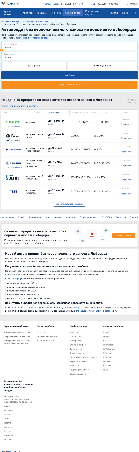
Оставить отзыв (123, 235)
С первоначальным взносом (16, 336)
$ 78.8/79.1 (66, 4)
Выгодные (74, 332)
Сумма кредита (10, 44)
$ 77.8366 (102, 4)
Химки (6, 418)
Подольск (8, 414)
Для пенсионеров (78, 344)
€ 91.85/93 (78, 4)
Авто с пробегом (53, 217)
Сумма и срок (54, 112)
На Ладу (106, 336)
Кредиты (28, 12)
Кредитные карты (92, 12)
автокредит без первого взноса (32, 37)
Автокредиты (73, 12)
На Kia (105, 369)
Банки (125, 12)
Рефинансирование (78, 361)
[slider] (1, 50)
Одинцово (8, 435)
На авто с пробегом (45, 340)
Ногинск (7, 431)
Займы (114, 12)
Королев (7, 422)
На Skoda (106, 365)
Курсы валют (7, 12)
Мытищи (7, 427)
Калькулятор (35, 217)
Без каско (74, 365)
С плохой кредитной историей (83, 357)
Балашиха (8, 410)
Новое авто (70, 217)
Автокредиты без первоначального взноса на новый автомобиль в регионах (17, 399)
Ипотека (56, 12)
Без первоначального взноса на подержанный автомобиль (18, 342)
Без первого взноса (89, 217)
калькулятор (73, 307)
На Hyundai (107, 344)
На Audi (105, 332)
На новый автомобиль (47, 336)
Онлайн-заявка (77, 353)
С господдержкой (78, 374)
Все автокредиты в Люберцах (69, 204)
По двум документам (79, 369)
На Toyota (106, 353)
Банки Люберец (13, 278)
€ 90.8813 (113, 4)
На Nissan (106, 357)
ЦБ (93, 4)
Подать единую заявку (70, 84)
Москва (7, 406)
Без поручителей (102, 65)
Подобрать (69, 75)
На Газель (107, 340)
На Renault (107, 361)
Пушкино (7, 439)
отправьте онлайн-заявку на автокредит (96, 310)
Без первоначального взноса (16, 332)
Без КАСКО (107, 217)
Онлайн (21, 217)
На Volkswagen (109, 349)
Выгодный (121, 217)
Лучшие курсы (51, 4)
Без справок (34, 65)
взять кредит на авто (22, 307)
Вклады (42, 12)
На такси (41, 332)
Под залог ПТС (76, 336)
